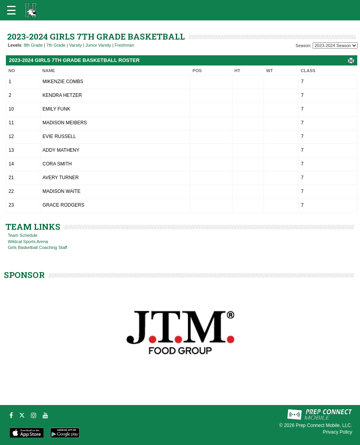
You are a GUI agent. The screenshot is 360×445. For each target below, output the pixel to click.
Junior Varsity (98, 45)
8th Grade (33, 45)
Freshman (124, 45)
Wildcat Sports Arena (28, 241)
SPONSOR (24, 274)
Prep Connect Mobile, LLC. (324, 425)
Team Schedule (23, 235)
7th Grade (55, 45)
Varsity (75, 45)
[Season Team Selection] (335, 45)
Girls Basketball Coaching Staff (37, 247)
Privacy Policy (337, 432)
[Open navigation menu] (11, 10)
